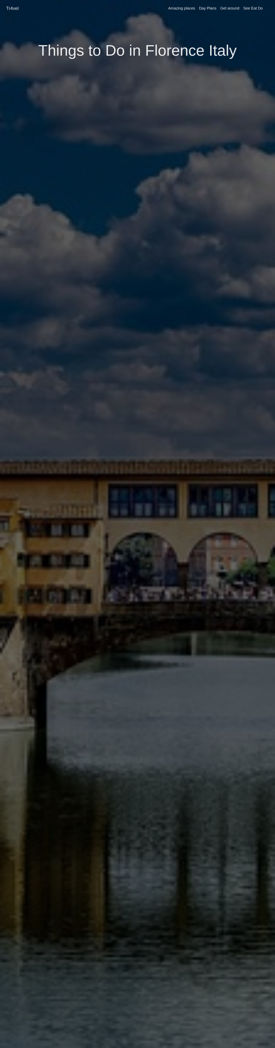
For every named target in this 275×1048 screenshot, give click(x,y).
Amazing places (181, 8)
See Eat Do (253, 8)
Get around (229, 8)
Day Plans (207, 8)
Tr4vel (12, 8)
